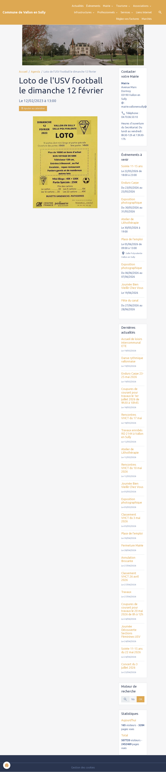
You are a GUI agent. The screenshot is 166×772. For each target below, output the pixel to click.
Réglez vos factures (127, 18)
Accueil (23, 71)
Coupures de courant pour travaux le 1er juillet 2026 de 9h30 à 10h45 (130, 395)
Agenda (35, 71)
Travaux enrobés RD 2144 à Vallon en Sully (132, 434)
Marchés (147, 18)
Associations (141, 5)
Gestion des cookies (83, 767)
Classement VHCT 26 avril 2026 (130, 576)
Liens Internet (144, 12)
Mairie (107, 5)
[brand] (24, 12)
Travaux (126, 591)
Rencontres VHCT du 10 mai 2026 (131, 468)
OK (140, 699)
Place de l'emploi (132, 239)
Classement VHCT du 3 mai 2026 (130, 518)
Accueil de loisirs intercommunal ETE (131, 342)
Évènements (93, 5)
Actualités (78, 5)
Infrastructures (83, 12)
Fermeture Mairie (132, 545)
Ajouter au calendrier (33, 108)
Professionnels (106, 12)
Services (126, 12)
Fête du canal (129, 300)
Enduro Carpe (130, 182)
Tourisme (122, 5)
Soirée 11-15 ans (132, 166)
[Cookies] (7, 765)
